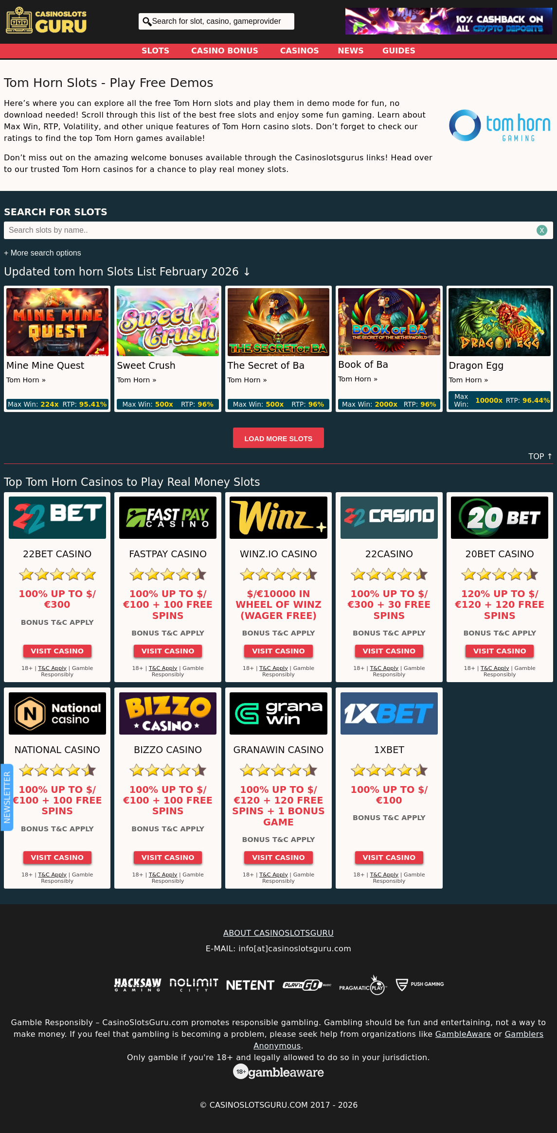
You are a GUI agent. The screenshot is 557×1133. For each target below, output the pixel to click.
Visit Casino (57, 651)
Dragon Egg (476, 365)
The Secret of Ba (266, 365)
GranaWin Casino (279, 749)
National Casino (57, 749)
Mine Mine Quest (45, 365)
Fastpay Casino (168, 554)
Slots (155, 50)
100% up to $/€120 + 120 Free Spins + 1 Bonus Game (278, 806)
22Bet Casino (57, 554)
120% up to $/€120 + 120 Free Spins (499, 605)
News (351, 50)
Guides (398, 50)
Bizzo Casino (168, 749)
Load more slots (279, 439)
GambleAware (463, 1034)
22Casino (389, 554)
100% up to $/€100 (389, 795)
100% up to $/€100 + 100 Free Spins (168, 605)
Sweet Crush (146, 365)
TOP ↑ (540, 456)
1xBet (389, 749)
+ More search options (42, 253)
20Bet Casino (500, 554)
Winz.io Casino (278, 554)
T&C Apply (52, 668)
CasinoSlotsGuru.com (259, 1105)
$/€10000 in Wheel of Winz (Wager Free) (278, 605)
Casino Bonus (224, 50)
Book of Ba (363, 364)
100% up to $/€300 (57, 599)
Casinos (299, 50)
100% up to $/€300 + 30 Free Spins (389, 605)
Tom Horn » (26, 380)
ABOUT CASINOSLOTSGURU (278, 933)
